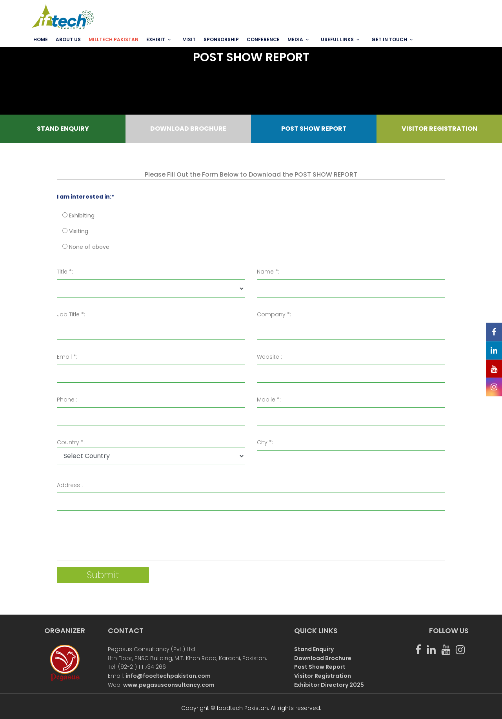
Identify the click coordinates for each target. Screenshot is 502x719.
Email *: (67, 357)
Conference (263, 39)
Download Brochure (322, 658)
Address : (70, 485)
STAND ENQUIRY (63, 128)
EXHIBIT (155, 39)
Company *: (274, 314)
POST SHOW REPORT (314, 128)
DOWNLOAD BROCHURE (188, 128)
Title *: (65, 272)
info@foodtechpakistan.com (168, 676)
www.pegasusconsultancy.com (169, 685)
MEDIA (295, 39)
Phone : (67, 399)
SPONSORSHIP (221, 39)
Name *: (268, 272)
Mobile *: (269, 399)
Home (40, 39)
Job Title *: (71, 314)
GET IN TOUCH (389, 39)
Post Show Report (320, 667)
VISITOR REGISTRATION (439, 128)
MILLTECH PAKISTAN (113, 39)
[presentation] (116, 538)
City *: (265, 442)
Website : (269, 357)
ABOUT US (68, 39)
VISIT (189, 39)
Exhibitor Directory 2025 (329, 685)
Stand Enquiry (314, 649)
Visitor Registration (322, 676)
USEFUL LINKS (337, 39)
